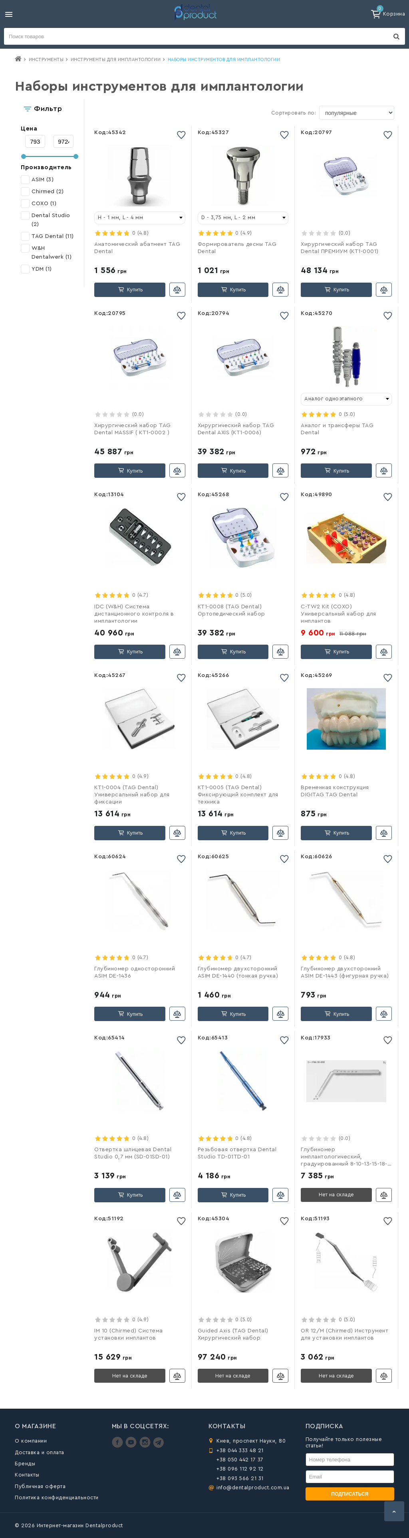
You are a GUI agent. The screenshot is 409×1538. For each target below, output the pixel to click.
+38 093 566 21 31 (240, 1478)
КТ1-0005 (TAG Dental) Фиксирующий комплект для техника (238, 795)
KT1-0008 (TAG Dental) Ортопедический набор (231, 610)
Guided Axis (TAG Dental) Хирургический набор (233, 1334)
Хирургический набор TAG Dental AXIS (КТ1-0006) (236, 429)
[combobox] (139, 218)
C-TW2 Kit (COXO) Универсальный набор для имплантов (338, 614)
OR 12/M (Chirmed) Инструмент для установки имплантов (344, 1334)
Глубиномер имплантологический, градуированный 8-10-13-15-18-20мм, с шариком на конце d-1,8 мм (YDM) (346, 1157)
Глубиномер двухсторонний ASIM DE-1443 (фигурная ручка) (345, 972)
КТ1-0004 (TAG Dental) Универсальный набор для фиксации (132, 795)
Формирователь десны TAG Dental (237, 247)
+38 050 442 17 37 (240, 1459)
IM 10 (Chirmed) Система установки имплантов (128, 1334)
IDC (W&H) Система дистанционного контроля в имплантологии (134, 614)
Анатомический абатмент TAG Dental (137, 247)
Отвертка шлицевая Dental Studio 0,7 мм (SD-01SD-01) (132, 1153)
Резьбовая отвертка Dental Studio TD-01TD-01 (237, 1153)
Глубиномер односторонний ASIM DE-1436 (134, 972)
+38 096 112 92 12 (240, 1468)
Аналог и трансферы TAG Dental (337, 429)
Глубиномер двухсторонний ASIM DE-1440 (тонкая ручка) (238, 972)
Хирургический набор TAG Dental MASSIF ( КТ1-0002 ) (132, 429)
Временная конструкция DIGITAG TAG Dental (335, 791)
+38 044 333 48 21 (240, 1450)
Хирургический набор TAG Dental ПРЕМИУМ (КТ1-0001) (340, 247)
